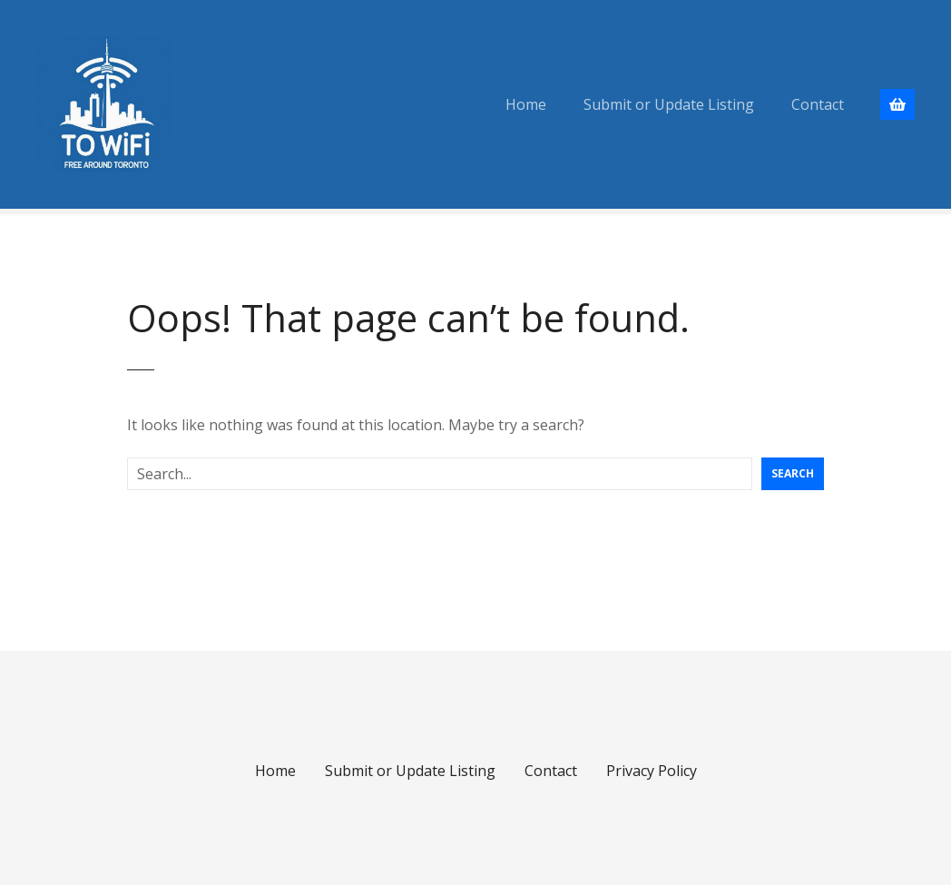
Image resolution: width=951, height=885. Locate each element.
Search (792, 473)
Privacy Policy (651, 771)
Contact (817, 104)
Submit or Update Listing (668, 104)
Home (525, 104)
